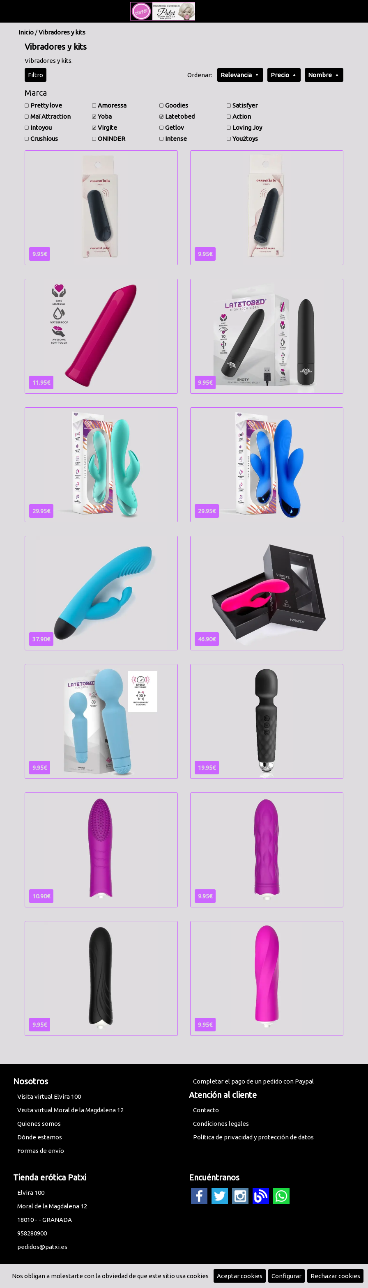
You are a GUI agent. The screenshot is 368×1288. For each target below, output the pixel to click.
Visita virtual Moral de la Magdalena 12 (70, 1110)
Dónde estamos (39, 1137)
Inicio (26, 32)
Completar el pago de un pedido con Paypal (253, 1081)
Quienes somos (39, 1123)
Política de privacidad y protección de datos (253, 1137)
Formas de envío (40, 1150)
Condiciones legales (221, 1123)
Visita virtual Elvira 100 (49, 1096)
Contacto (206, 1110)
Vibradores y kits (62, 32)
